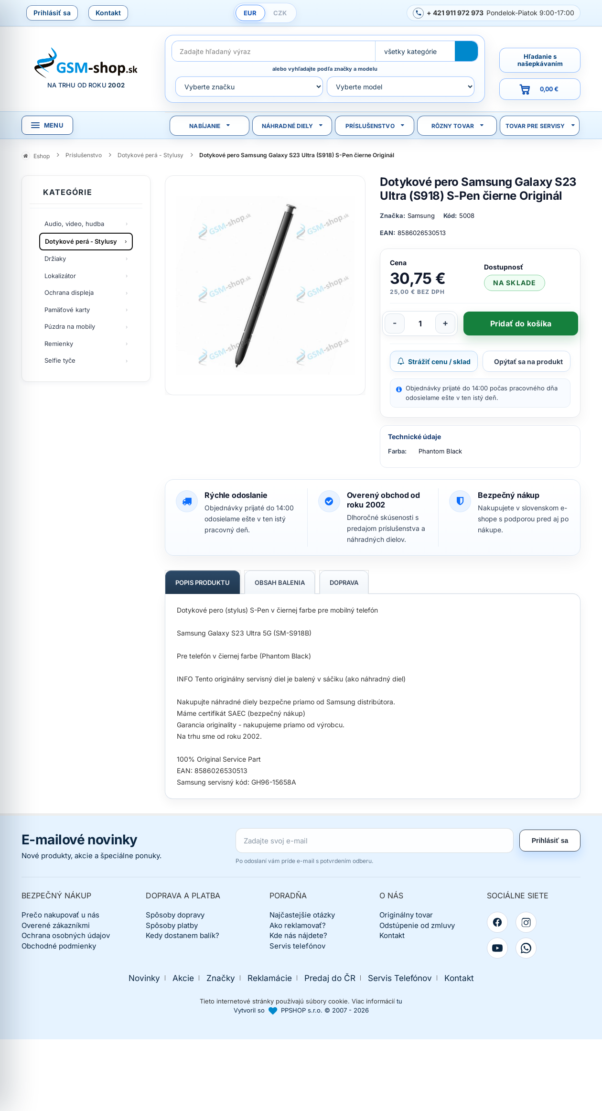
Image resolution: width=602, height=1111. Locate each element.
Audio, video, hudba (74, 223)
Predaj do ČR (329, 978)
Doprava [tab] (344, 582)
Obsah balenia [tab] (280, 582)
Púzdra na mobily (69, 326)
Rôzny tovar (452, 125)
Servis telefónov (297, 945)
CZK (280, 13)
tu (399, 1001)
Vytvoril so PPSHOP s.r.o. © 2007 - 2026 (301, 1010)
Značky (220, 978)
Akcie (183, 978)
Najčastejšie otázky (302, 914)
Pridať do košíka (520, 323)
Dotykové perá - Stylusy (81, 241)
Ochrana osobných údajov (66, 935)
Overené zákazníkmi (56, 925)
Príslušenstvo (370, 125)
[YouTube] (497, 948)
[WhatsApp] (526, 948)
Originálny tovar (406, 914)
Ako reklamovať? (297, 925)
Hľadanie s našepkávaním (540, 60)
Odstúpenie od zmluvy (417, 925)
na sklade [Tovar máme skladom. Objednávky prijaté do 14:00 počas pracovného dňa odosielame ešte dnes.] (514, 283)
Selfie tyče (59, 360)
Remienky (58, 343)
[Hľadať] (466, 51)
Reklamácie (269, 978)
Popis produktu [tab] (202, 582)
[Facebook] (497, 922)
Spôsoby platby (172, 925)
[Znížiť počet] (395, 323)
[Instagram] (526, 922)
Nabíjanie (204, 125)
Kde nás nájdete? (298, 935)
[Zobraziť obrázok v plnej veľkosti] (265, 285)
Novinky (144, 978)
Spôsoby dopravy (175, 914)
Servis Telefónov (400, 978)
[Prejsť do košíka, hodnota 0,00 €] (539, 89)
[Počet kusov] (420, 323)
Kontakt (108, 13)
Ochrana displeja (69, 292)
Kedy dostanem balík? (182, 935)
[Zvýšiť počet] (445, 323)
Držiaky (55, 258)
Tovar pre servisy (535, 125)
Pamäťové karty (67, 309)
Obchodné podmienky (59, 945)
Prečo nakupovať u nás (60, 914)
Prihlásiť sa (52, 13)
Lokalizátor (60, 276)
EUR (250, 13)
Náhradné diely (287, 125)
